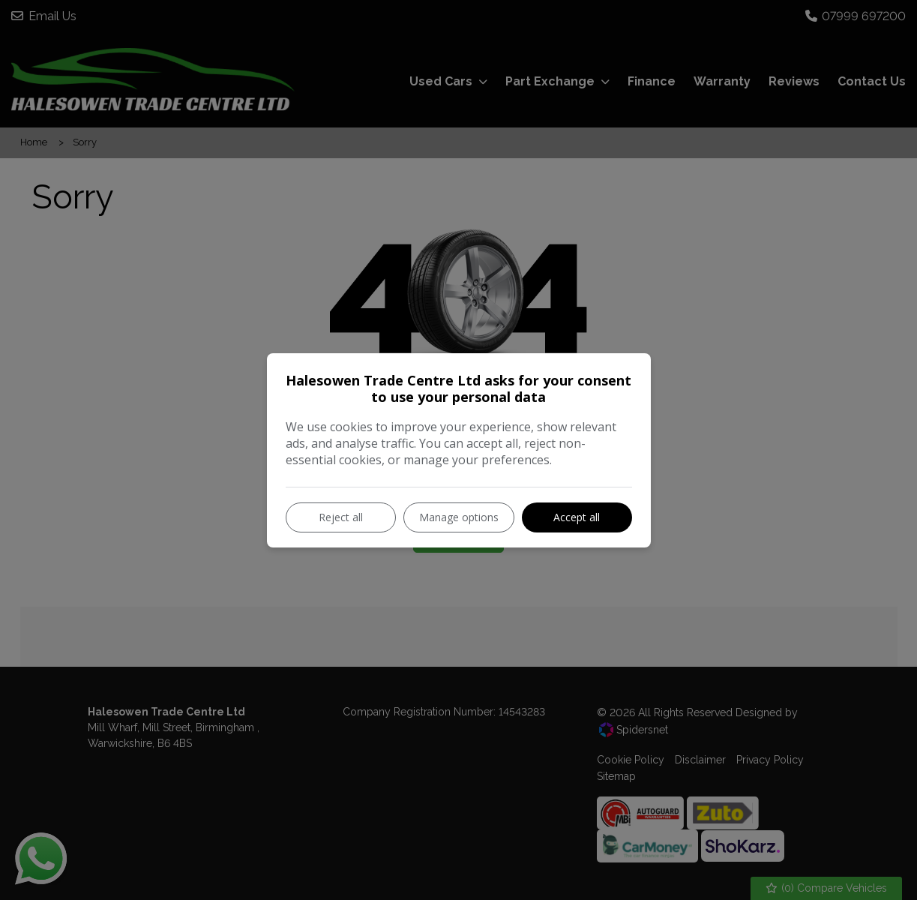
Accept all (576, 517)
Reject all (341, 517)
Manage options (459, 517)
